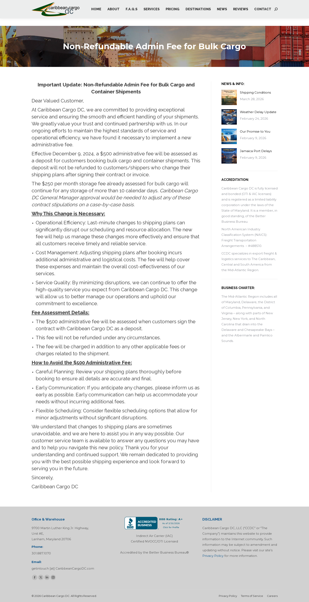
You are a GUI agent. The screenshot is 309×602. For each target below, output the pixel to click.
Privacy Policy (212, 556)
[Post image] (229, 97)
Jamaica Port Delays (256, 151)
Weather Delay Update (258, 112)
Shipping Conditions (255, 92)
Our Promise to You (255, 131)
